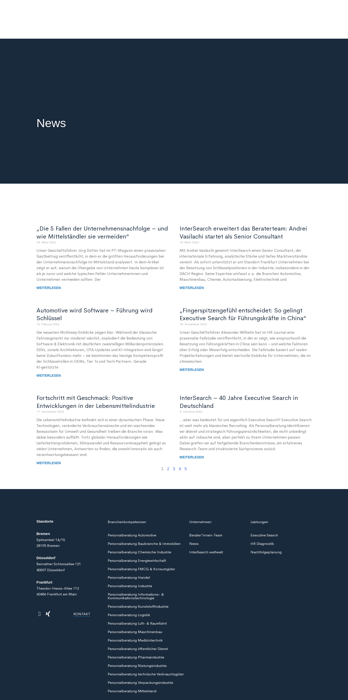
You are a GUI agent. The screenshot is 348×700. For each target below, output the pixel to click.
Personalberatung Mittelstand (132, 670)
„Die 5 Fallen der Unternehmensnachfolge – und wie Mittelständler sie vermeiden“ (102, 212)
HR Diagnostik (262, 523)
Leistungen (259, 501)
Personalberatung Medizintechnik (135, 620)
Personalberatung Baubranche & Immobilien (144, 523)
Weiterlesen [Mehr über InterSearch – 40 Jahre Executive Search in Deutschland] (192, 437)
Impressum (116, 691)
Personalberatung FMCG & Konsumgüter (141, 548)
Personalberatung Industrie (130, 565)
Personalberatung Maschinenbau (135, 611)
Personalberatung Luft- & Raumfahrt (137, 603)
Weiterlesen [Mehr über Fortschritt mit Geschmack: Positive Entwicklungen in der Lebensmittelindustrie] (48, 443)
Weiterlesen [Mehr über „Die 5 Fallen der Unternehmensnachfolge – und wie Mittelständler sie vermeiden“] (48, 267)
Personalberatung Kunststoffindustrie (138, 586)
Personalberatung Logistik (129, 594)
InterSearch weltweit (206, 531)
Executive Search (264, 514)
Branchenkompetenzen (127, 501)
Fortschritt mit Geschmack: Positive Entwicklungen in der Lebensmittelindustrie (95, 381)
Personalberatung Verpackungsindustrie (140, 662)
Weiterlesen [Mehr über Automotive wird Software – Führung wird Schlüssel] (48, 355)
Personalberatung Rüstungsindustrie (137, 645)
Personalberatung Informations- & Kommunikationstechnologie (136, 576)
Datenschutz (48, 691)
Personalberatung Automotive (132, 514)
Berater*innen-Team (205, 514)
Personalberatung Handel (129, 557)
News (194, 523)
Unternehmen (200, 501)
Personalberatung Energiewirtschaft (137, 540)
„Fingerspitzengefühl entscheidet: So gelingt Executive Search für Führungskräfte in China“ (243, 294)
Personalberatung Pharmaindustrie (136, 637)
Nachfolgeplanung (266, 531)
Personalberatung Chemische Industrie (139, 531)
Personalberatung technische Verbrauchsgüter (146, 653)
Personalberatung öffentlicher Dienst (138, 628)
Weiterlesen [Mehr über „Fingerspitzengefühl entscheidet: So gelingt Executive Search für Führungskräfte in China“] (192, 349)
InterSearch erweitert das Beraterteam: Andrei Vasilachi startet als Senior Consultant (243, 212)
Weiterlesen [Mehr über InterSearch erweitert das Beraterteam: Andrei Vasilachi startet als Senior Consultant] (192, 267)
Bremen (43, 513)
